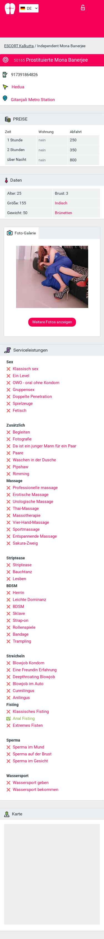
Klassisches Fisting (31, 711)
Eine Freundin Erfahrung (35, 669)
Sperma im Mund (28, 747)
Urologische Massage (33, 501)
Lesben (19, 578)
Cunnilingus (23, 690)
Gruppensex (23, 389)
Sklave (19, 613)
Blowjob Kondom (28, 662)
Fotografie (22, 439)
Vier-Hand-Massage (31, 522)
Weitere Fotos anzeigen (52, 322)
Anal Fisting (24, 718)
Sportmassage (26, 529)
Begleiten (21, 432)
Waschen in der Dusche (34, 459)
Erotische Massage (31, 494)
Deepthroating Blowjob (34, 676)
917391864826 (24, 74)
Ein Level (21, 375)
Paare (18, 452)
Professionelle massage (35, 487)
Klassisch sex (25, 368)
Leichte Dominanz (29, 599)
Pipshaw (20, 466)
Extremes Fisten (28, 725)
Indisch (61, 203)
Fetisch (19, 410)
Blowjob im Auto (28, 683)
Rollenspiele (24, 627)
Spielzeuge (23, 403)
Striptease (22, 564)
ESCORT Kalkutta (19, 46)
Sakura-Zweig (25, 543)
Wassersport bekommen (35, 789)
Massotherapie (26, 515)
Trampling (22, 641)
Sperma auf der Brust (32, 754)
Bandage (21, 634)
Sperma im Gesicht (30, 760)
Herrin (18, 592)
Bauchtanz (22, 571)
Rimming (21, 473)
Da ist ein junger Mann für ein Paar (44, 446)
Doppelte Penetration (32, 396)
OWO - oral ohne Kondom (36, 382)
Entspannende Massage (35, 536)
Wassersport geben (31, 782)
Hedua (13, 87)
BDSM (18, 606)
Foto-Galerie (21, 232)
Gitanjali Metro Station (29, 98)
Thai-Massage (26, 508)
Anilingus (21, 697)
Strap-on (20, 620)
